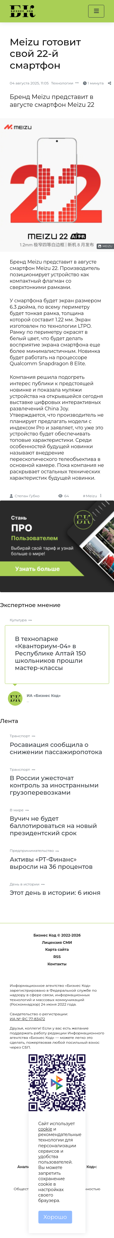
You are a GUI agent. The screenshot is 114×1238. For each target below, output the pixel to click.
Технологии (62, 83)
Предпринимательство (32, 850)
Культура (18, 620)
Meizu (91, 496)
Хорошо (55, 1216)
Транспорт (20, 736)
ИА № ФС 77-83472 (27, 1018)
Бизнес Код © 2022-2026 (57, 935)
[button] (96, 11)
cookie (45, 1129)
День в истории (25, 884)
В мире (17, 810)
